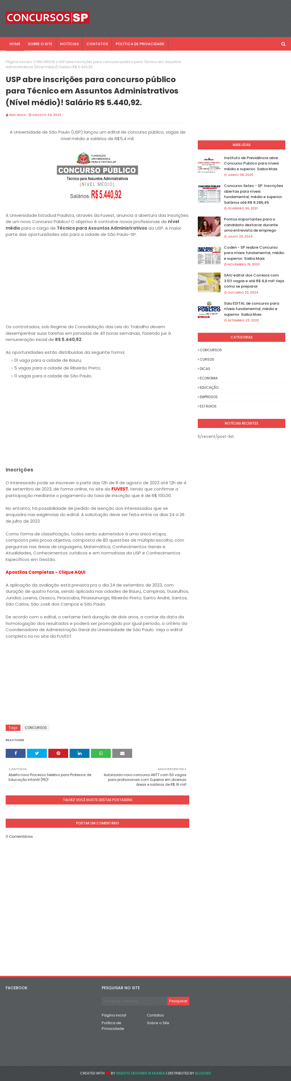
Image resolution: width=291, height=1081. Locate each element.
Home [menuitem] (14, 44)
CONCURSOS (44, 61)
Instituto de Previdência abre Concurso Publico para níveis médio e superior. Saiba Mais (251, 163)
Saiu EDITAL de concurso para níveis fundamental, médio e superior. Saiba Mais (251, 309)
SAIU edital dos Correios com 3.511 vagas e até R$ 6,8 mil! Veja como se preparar (254, 281)
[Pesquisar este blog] (134, 1001)
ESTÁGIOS (208, 406)
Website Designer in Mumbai (140, 1073)
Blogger (203, 1073)
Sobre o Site (158, 1023)
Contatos (155, 1015)
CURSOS (207, 359)
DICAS (205, 368)
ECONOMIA (209, 378)
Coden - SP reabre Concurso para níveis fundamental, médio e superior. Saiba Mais (254, 253)
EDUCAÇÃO (209, 387)
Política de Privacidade (113, 1025)
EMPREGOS (209, 396)
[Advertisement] (97, 284)
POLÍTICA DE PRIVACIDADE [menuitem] (140, 44)
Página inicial (18, 61)
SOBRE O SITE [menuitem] (40, 44)
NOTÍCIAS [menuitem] (69, 44)
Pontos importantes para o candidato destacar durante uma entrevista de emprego (251, 225)
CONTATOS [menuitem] (97, 44)
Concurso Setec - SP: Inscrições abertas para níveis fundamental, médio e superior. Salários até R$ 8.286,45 (253, 194)
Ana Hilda (17, 115)
